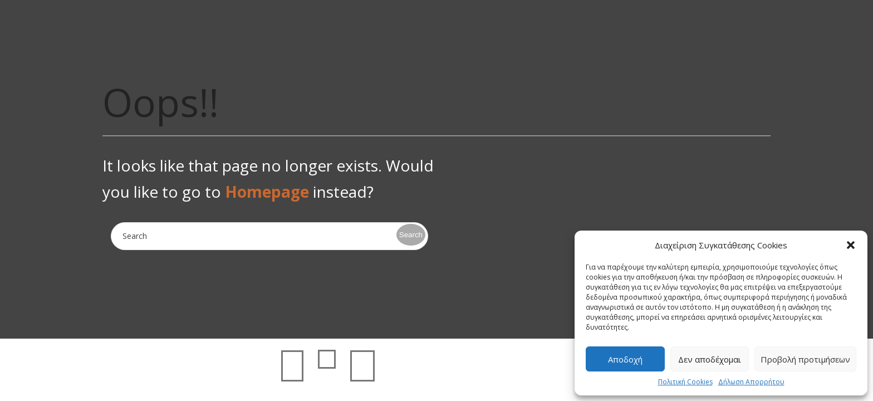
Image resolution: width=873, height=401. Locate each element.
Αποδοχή (625, 359)
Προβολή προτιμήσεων (805, 359)
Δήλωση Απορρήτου (751, 382)
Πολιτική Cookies (685, 382)
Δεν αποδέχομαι (709, 359)
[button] (850, 245)
